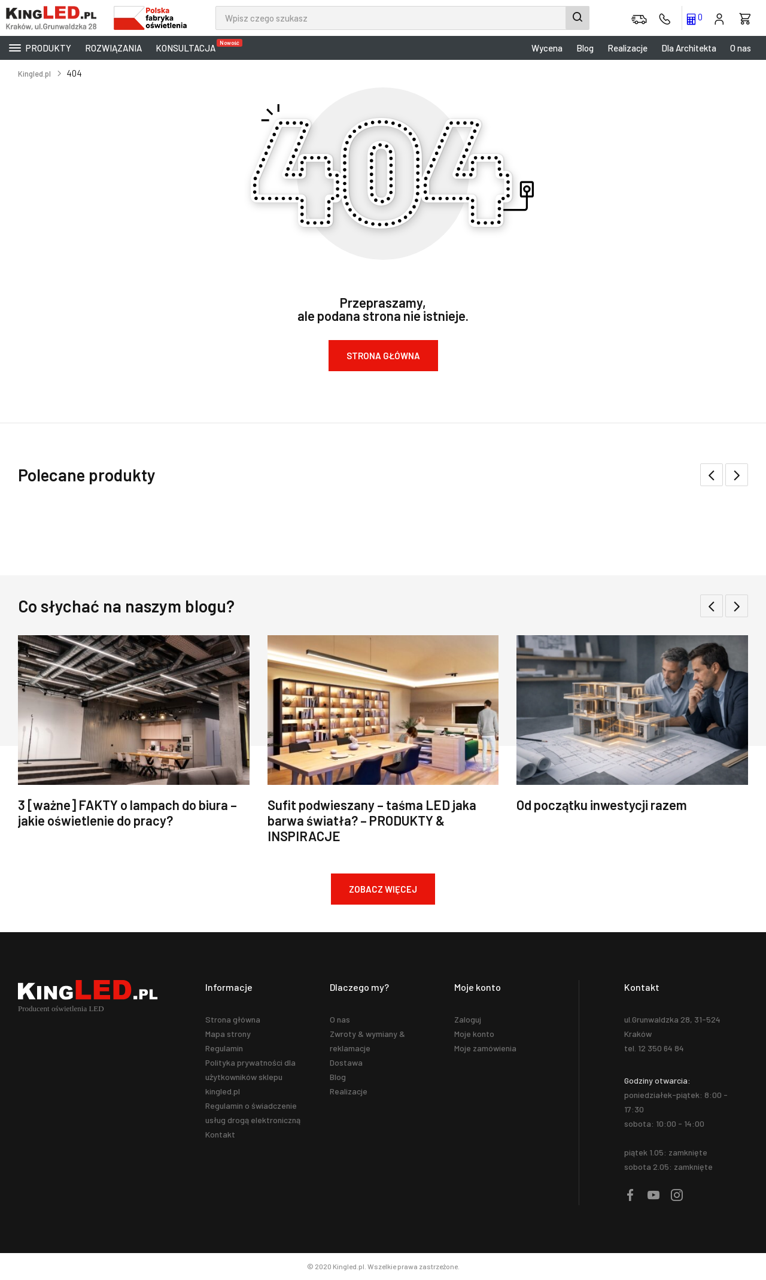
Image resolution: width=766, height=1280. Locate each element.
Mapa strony (228, 1034)
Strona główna (232, 1019)
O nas (740, 48)
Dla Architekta (688, 48)
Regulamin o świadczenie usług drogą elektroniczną (252, 1112)
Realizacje (627, 48)
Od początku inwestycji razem (601, 804)
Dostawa (346, 1062)
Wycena (547, 48)
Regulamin (224, 1048)
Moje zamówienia (485, 1048)
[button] (736, 474)
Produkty (40, 48)
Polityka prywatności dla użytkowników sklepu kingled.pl (250, 1076)
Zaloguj (467, 1019)
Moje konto (474, 1034)
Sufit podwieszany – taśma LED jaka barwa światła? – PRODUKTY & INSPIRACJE (372, 820)
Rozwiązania (113, 48)
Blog (585, 48)
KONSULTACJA (188, 46)
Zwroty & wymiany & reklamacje (367, 1041)
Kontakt (220, 1134)
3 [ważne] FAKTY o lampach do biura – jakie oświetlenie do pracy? (127, 812)
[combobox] (402, 18)
